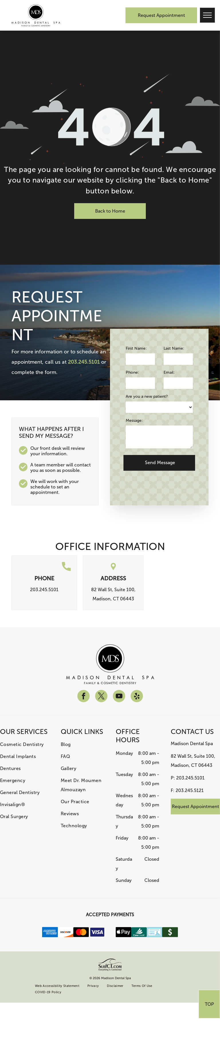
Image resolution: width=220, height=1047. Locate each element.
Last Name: (174, 348)
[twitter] (101, 697)
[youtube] (119, 697)
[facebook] (83, 697)
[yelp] (137, 697)
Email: (169, 372)
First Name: (136, 348)
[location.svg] (113, 570)
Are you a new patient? (147, 396)
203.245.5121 (190, 790)
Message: (134, 420)
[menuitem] (24, 745)
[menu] (207, 15)
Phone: (132, 372)
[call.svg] (66, 570)
